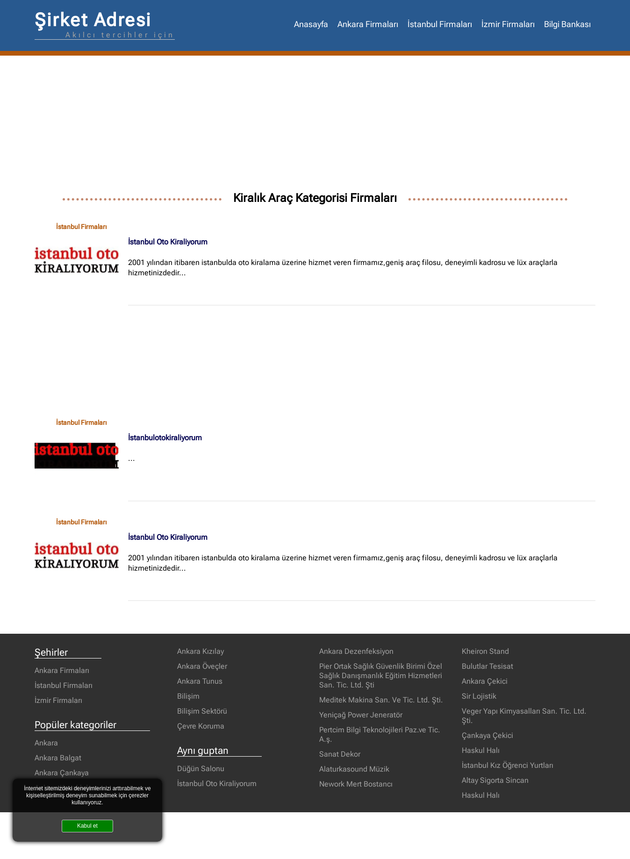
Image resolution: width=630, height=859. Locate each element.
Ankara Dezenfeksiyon (356, 651)
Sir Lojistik (479, 696)
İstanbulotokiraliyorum (165, 437)
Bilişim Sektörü (202, 711)
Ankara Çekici (485, 681)
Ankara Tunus (199, 681)
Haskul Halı (481, 750)
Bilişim (188, 696)
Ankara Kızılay (200, 651)
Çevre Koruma (200, 726)
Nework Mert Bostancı (356, 784)
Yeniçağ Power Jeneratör (360, 714)
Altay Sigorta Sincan (495, 780)
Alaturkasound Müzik (354, 769)
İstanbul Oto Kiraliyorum (168, 241)
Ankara (46, 742)
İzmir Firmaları (508, 24)
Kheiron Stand (485, 651)
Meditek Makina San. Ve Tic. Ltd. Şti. (381, 699)
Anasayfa (311, 24)
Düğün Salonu (200, 768)
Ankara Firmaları (367, 24)
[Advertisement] (315, 125)
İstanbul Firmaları (440, 24)
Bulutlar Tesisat (487, 666)
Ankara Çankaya (62, 772)
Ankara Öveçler (202, 666)
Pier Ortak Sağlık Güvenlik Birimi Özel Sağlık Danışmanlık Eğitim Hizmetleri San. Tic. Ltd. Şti (380, 675)
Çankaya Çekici (487, 735)
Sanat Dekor (339, 754)
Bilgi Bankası (567, 24)
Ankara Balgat (58, 757)
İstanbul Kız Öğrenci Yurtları (507, 765)
